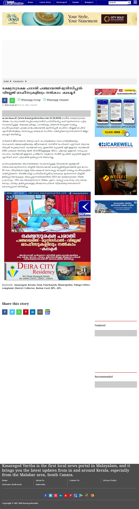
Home (30, 2)
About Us (40, 481)
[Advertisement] (69, 59)
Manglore (89, 2)
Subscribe (40, 485)
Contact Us (74, 481)
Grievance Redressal (11, 485)
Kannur (75, 2)
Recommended (104, 377)
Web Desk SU (11, 105)
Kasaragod (61, 2)
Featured (100, 325)
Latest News (45, 2)
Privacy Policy (110, 481)
